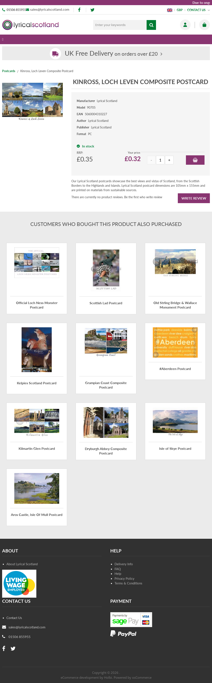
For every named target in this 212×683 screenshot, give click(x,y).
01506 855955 (16, 10)
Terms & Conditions (128, 583)
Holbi (108, 677)
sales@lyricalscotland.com (49, 9)
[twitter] (92, 10)
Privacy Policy (124, 578)
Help (118, 573)
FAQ (118, 569)
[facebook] (80, 10)
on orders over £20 (111, 54)
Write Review (193, 198)
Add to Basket (195, 160)
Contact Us (14, 618)
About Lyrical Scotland (22, 564)
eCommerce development (80, 677)
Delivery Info (124, 564)
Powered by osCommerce (133, 677)
